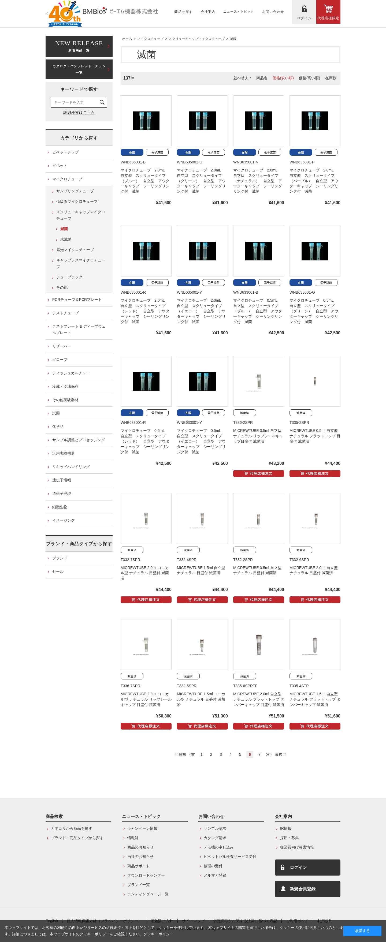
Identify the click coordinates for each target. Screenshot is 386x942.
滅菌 (233, 39)
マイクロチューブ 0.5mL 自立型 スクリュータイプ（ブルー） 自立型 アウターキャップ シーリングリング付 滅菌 (257, 311)
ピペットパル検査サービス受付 (230, 856)
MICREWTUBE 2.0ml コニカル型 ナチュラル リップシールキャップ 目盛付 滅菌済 (146, 699)
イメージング (63, 520)
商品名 (262, 78)
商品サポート (138, 866)
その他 (62, 287)
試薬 (56, 413)
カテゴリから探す (79, 138)
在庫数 (330, 78)
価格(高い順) (309, 78)
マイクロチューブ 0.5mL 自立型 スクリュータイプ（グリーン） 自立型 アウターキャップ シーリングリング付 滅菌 (314, 311)
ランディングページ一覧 (148, 894)
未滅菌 (66, 239)
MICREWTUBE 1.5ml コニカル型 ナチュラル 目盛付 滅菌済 (201, 699)
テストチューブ (65, 313)
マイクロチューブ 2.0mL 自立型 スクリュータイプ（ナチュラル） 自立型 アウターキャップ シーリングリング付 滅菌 (257, 181)
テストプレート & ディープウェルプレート (79, 329)
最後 (279, 754)
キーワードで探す (79, 89)
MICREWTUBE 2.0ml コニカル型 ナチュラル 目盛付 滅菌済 (145, 573)
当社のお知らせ (140, 856)
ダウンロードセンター (146, 875)
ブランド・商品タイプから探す (79, 543)
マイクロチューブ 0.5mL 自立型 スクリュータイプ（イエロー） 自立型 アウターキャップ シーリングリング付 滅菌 (201, 441)
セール (58, 571)
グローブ (59, 359)
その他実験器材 (65, 400)
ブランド (59, 558)
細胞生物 (59, 507)
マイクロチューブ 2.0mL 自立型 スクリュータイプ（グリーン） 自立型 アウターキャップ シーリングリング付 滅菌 (201, 181)
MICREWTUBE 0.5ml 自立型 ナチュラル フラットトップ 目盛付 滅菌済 (315, 435)
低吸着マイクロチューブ (77, 201)
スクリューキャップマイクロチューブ (197, 39)
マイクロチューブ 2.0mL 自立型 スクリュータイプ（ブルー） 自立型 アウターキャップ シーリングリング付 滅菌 (145, 181)
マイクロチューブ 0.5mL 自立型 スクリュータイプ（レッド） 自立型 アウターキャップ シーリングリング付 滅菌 (145, 441)
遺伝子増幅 (61, 480)
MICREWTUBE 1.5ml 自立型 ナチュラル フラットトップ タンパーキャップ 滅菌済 (315, 699)
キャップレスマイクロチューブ (80, 263)
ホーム (127, 39)
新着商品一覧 (79, 45)
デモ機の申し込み (219, 847)
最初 (182, 754)
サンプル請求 (215, 828)
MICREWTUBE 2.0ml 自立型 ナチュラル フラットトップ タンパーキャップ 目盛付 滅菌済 (258, 699)
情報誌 (133, 838)
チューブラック (69, 277)
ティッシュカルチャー (71, 373)
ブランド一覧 (138, 885)
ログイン (298, 867)
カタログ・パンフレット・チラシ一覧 (79, 69)
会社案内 (283, 816)
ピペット (59, 165)
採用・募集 (289, 838)
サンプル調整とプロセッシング (78, 440)
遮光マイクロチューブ (75, 250)
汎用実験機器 (63, 453)
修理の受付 (213, 866)
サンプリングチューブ (75, 191)
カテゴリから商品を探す (71, 828)
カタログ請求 (215, 838)
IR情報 (285, 828)
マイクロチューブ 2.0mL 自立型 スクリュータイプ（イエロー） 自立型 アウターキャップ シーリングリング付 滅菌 (201, 311)
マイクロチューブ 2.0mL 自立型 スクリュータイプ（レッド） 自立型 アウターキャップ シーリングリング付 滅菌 (145, 311)
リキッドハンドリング (71, 467)
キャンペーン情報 (142, 828)
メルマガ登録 (215, 875)
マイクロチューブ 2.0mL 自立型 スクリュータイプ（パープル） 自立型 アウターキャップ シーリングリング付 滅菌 (314, 181)
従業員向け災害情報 (297, 847)
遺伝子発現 (61, 493)
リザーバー (61, 346)
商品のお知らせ (140, 847)
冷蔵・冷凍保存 (65, 386)
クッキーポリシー (158, 934)
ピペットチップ (65, 152)
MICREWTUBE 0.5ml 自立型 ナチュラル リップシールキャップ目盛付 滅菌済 (258, 435)
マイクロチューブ (150, 39)
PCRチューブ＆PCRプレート (77, 299)
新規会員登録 (303, 889)
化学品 (58, 426)
